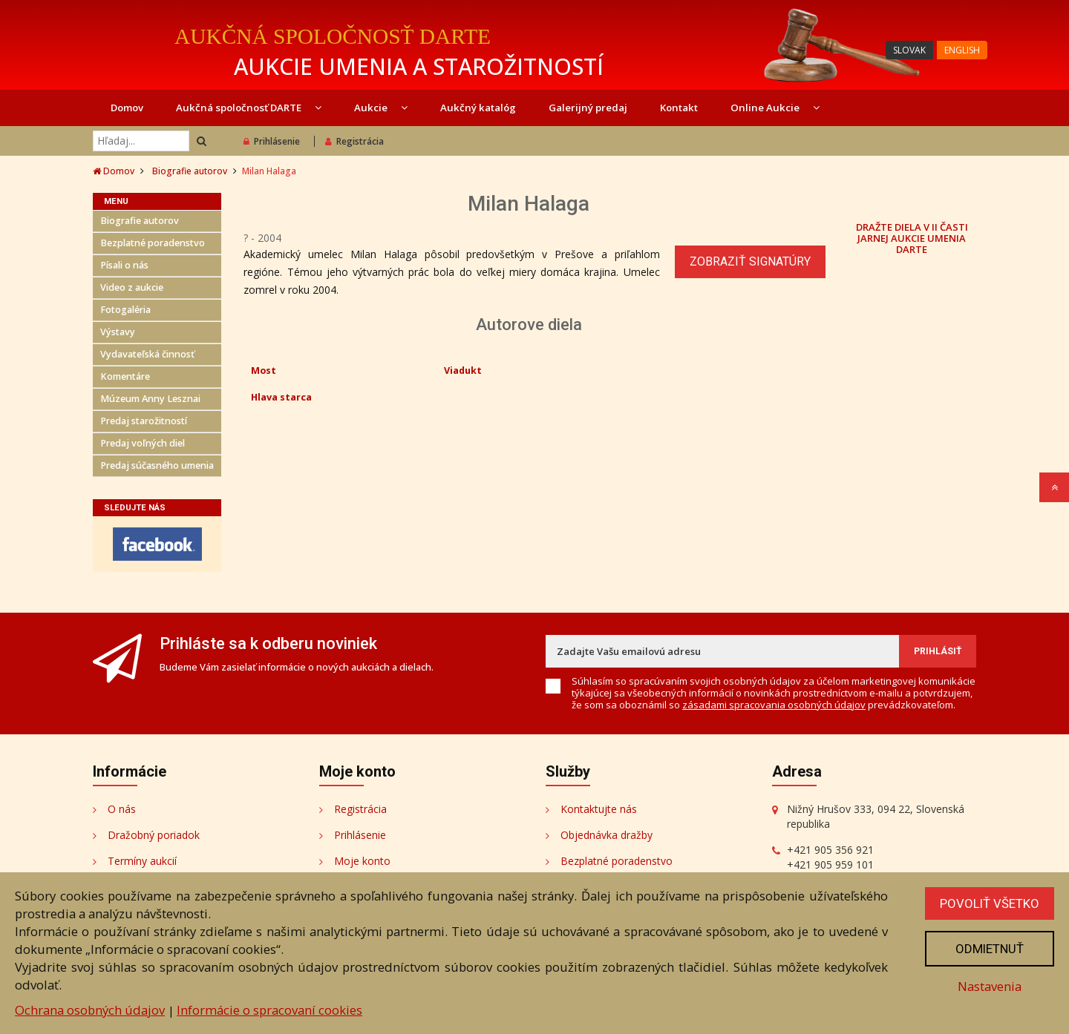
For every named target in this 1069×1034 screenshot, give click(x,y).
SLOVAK (909, 50)
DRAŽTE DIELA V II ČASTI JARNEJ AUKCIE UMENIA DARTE (912, 237)
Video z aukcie (131, 287)
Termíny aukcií (142, 861)
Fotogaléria (125, 309)
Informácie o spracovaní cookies (269, 1009)
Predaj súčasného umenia (157, 465)
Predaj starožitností (143, 421)
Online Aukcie (775, 107)
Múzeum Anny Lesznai (150, 398)
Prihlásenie (271, 141)
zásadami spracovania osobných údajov (774, 704)
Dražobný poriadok (154, 835)
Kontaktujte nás (598, 809)
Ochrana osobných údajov (90, 1009)
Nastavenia (989, 986)
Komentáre (125, 376)
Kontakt (679, 107)
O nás (122, 809)
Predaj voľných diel (142, 443)
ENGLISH (962, 50)
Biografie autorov (189, 171)
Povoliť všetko (989, 903)
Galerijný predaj (588, 107)
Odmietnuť (989, 948)
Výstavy (117, 332)
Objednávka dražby (606, 835)
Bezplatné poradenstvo (152, 243)
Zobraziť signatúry (750, 261)
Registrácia (354, 141)
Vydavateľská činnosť (147, 354)
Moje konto (362, 861)
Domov (127, 107)
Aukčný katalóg (478, 107)
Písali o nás (124, 265)
